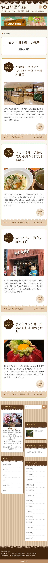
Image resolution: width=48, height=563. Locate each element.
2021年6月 (29, 517)
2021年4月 (29, 527)
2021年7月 (29, 511)
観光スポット (7, 485)
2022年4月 (29, 474)
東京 (21, 137)
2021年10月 (30, 495)
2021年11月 (30, 490)
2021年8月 (29, 506)
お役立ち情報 (7, 464)
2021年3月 (29, 533)
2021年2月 (29, 538)
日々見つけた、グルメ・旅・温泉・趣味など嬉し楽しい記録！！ (20, 553)
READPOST (40, 127)
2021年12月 (30, 485)
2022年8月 (29, 469)
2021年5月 (29, 522)
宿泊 (4, 480)
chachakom (40, 137)
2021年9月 (29, 501)
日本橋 (16, 137)
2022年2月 (29, 479)
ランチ (16, 222)
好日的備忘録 (5, 551)
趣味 (4, 491)
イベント (6, 469)
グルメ (8, 137)
